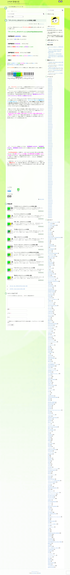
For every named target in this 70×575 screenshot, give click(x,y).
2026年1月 (50, 85)
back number (50, 443)
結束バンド (50, 322)
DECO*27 (50, 405)
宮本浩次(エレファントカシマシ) (54, 516)
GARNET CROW (51, 291)
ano (48, 243)
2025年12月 (50, 86)
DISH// (49, 400)
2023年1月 (50, 141)
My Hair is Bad (51, 497)
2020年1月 (50, 198)
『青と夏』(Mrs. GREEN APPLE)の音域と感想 (17, 286)
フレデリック (50, 483)
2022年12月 (50, 143)
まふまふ (49, 503)
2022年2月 (50, 159)
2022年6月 (50, 152)
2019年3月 (50, 214)
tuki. (48, 391)
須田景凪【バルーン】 (52, 370)
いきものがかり (51, 254)
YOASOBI (50, 534)
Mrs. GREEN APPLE (52, 513)
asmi (49, 240)
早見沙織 (49, 446)
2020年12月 (50, 181)
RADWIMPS (50, 539)
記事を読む (41, 211)
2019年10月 (50, 203)
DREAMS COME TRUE (52, 417)
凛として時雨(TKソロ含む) (53, 547)
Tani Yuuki (50, 382)
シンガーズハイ (51, 362)
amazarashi (50, 244)
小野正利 (49, 284)
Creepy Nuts (50, 313)
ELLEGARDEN (51, 276)
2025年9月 (50, 91)
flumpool (49, 476)
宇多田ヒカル (50, 265)
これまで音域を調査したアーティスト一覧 (16, 6)
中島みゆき (50, 419)
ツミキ (49, 392)
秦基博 (49, 440)
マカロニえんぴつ (51, 498)
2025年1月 (50, 104)
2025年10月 (50, 89)
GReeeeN (50, 316)
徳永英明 (49, 413)
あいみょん (50, 231)
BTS (49, 456)
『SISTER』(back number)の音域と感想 (16, 289)
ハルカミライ (50, 448)
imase (49, 260)
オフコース (50, 287)
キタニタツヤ (50, 304)
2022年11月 (50, 145)
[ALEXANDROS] (51, 248)
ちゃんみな (50, 386)
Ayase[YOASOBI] (51, 245)
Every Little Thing (51, 273)
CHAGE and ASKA (51, 385)
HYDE (49, 437)
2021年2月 (50, 178)
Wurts (49, 558)
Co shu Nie (50, 328)
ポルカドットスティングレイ (53, 492)
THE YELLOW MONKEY (53, 253)
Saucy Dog (50, 338)
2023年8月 (50, 130)
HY (48, 269)
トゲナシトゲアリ (51, 414)
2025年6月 (50, 96)
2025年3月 (50, 100)
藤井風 (49, 473)
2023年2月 (50, 140)
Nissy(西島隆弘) (51, 429)
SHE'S (49, 347)
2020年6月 (50, 190)
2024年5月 (50, 116)
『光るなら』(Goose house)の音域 (55, 49)
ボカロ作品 (50, 226)
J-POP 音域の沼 (13, 2)
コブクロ (49, 331)
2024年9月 (50, 110)
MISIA (49, 507)
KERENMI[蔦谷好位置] (52, 323)
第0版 (40, 573)
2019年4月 (50, 212)
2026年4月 (50, 80)
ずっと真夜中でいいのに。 (53, 373)
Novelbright (50, 434)
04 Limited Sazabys (52, 470)
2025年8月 (50, 93)
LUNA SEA (50, 550)
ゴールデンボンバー (52, 326)
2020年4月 (50, 193)
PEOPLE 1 (50, 459)
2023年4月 (50, 137)
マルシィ (49, 504)
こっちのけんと (51, 329)
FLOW (49, 485)
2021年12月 (50, 162)
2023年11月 (50, 126)
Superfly (49, 367)
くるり (49, 317)
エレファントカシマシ (52, 278)
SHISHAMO (50, 352)
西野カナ (49, 428)
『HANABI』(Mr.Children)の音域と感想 (55, 62)
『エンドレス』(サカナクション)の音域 (22, 214)
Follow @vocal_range (51, 28)
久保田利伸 (50, 311)
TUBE (49, 388)
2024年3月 (50, 119)
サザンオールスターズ (52, 341)
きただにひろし (51, 302)
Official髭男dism (51, 285)
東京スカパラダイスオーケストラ (54, 410)
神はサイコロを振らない (53, 299)
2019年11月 (50, 201)
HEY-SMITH (50, 486)
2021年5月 (50, 173)
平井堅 (49, 464)
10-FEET (49, 407)
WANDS (49, 564)
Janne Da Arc (50, 356)
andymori (50, 250)
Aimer (49, 275)
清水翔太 (49, 355)
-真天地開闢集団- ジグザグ (53, 364)
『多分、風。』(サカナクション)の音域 (22, 221)
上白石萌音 (50, 297)
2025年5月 (50, 97)
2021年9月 (50, 167)
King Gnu (50, 308)
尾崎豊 (49, 282)
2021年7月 (50, 170)
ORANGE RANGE (51, 290)
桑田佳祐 (49, 320)
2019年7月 (50, 208)
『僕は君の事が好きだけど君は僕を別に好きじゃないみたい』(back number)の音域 (55, 56)
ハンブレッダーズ (51, 452)
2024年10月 (50, 108)
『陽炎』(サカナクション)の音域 (20, 237)
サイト (8, 317)
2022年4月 (50, 156)
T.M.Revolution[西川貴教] (53, 397)
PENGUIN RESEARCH (52, 487)
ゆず (49, 531)
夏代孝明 (49, 420)
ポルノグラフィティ (52, 494)
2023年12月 (50, 124)
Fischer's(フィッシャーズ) (53, 468)
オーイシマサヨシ (51, 279)
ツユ (49, 394)
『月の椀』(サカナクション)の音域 (21, 229)
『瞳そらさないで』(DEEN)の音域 (54, 53)
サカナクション (41, 23)
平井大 (49, 465)
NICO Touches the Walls (52, 426)
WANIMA (49, 559)
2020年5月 (50, 192)
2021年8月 (50, 168)
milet (49, 519)
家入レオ (49, 251)
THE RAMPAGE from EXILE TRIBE (55, 541)
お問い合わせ (50, 42)
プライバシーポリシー (35, 571)
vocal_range (41, 199)
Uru (48, 266)
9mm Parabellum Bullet (52, 305)
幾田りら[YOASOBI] (52, 256)
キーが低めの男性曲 (52, 225)
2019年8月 (50, 206)
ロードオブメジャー (52, 555)
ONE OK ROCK (51, 562)
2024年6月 (50, 115)
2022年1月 (50, 160)
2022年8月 (50, 149)
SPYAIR (49, 375)
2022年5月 (50, 154)
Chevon (49, 350)
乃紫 (49, 433)
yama (49, 525)
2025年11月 (50, 88)
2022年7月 (50, 151)
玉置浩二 (49, 383)
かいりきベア (50, 293)
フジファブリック (51, 474)
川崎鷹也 (49, 300)
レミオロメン (50, 553)
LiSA (49, 544)
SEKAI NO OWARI (51, 379)
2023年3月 (50, 138)
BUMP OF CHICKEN (52, 449)
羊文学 (49, 461)
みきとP (49, 510)
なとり (49, 423)
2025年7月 (50, 94)
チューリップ (50, 389)
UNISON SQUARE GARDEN (53, 533)
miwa (49, 522)
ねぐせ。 (49, 431)
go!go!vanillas (50, 325)
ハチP (49, 442)
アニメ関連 (50, 223)
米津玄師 (49, 535)
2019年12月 (50, 200)
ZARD (49, 334)
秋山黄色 (49, 234)
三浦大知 (49, 509)
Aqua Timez (50, 236)
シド (49, 353)
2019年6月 (50, 209)
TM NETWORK (51, 395)
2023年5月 (50, 135)
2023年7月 (50, 132)
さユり (49, 343)
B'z (48, 455)
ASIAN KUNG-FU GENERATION (54, 237)
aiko (48, 229)
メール (9, 313)
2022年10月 (50, 146)
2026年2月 (50, 83)
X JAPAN (50, 271)
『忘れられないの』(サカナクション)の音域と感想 (24, 260)
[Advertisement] (26, 177)
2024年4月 (50, 118)
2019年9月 (50, 204)
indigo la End (50, 262)
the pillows (50, 467)
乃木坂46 (50, 436)
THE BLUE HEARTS (52, 482)
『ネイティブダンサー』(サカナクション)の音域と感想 (25, 244)
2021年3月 (50, 176)
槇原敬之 (49, 500)
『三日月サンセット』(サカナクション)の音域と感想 (25, 206)
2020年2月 (50, 197)
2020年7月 (50, 189)
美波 (49, 515)
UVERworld (50, 263)
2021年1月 (50, 179)
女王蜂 (49, 359)
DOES (49, 411)
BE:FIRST (50, 458)
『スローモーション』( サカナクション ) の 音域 (24, 267)
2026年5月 (50, 78)
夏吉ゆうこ (50, 422)
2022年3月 (50, 157)
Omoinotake (50, 289)
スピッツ (49, 376)
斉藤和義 (49, 337)
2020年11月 (50, 182)
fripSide (49, 477)
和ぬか (49, 561)
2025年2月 (50, 102)
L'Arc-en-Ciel (50, 540)
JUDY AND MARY (51, 358)
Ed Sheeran (50, 272)
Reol (49, 552)
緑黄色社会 (50, 546)
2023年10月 (50, 127)
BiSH (49, 462)
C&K (49, 346)
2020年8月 (50, 187)
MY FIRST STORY (51, 495)
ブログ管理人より (51, 565)
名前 (8, 309)
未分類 (49, 228)
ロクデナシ (50, 556)
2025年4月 (50, 99)
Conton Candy (50, 332)
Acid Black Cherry (51, 238)
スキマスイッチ (51, 368)
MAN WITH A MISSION (52, 506)
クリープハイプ (51, 314)
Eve (48, 259)
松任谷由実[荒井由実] (52, 501)
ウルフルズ (50, 268)
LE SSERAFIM (51, 549)
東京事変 (49, 408)
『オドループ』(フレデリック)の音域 (55, 73)
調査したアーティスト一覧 (53, 222)
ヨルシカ (49, 537)
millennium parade (51, 521)
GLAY (49, 319)
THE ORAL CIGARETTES (53, 281)
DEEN (49, 398)
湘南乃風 (49, 361)
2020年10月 (50, 184)
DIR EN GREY (51, 404)
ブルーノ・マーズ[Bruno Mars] (54, 480)
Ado (48, 241)
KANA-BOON (50, 294)
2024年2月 (50, 121)
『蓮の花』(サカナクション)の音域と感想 (22, 275)
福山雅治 (49, 471)
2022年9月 (50, 148)
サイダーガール (51, 335)
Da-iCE (49, 380)
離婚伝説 (49, 543)
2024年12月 (50, 105)
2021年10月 (50, 165)
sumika (49, 378)
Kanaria (49, 296)
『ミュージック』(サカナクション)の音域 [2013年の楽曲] (26, 252)
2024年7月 (50, 113)
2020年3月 (50, 195)
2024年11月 (50, 107)
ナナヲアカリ (50, 425)
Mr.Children (50, 512)
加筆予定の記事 (51, 567)
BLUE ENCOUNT (51, 479)
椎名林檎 (49, 349)
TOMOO (49, 416)
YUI (48, 528)
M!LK (49, 518)
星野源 (49, 489)
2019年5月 (50, 211)
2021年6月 (50, 171)
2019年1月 (50, 217)
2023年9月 (50, 129)
